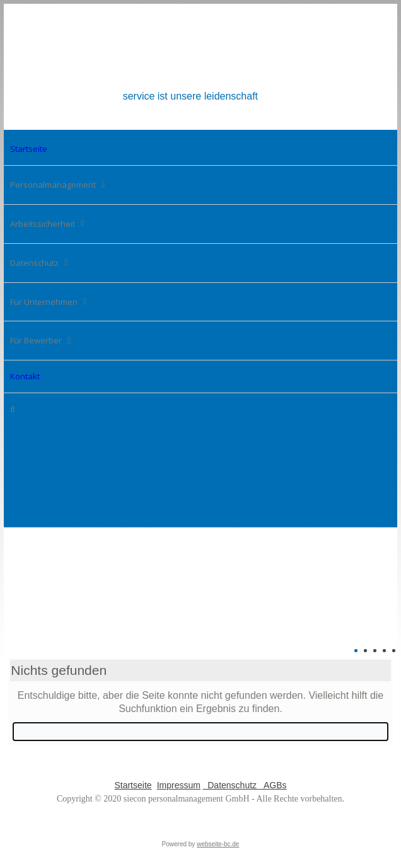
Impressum (178, 785)
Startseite (132, 785)
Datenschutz (230, 785)
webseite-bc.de (218, 844)
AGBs (273, 785)
